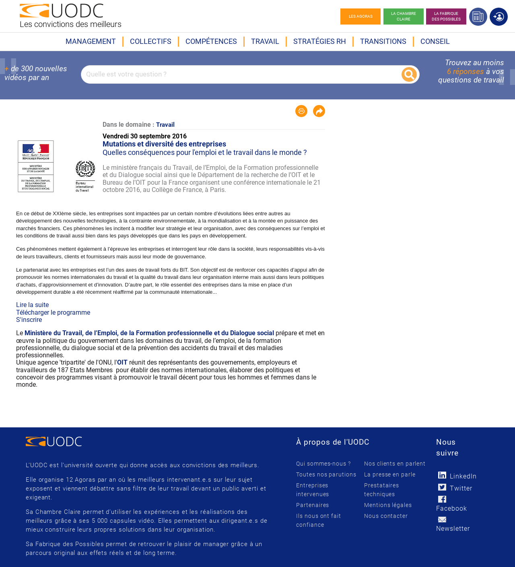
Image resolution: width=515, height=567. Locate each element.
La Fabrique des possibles (446, 16)
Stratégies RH (319, 41)
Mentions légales (388, 505)
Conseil (435, 41)
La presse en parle (389, 474)
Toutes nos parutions (326, 474)
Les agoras (361, 16)
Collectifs (150, 41)
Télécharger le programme (53, 312)
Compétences (211, 41)
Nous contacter (386, 516)
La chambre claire (403, 16)
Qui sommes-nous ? (323, 463)
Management (91, 41)
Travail (265, 41)
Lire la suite (32, 305)
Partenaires (312, 505)
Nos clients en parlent (395, 463)
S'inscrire (29, 320)
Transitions (383, 41)
